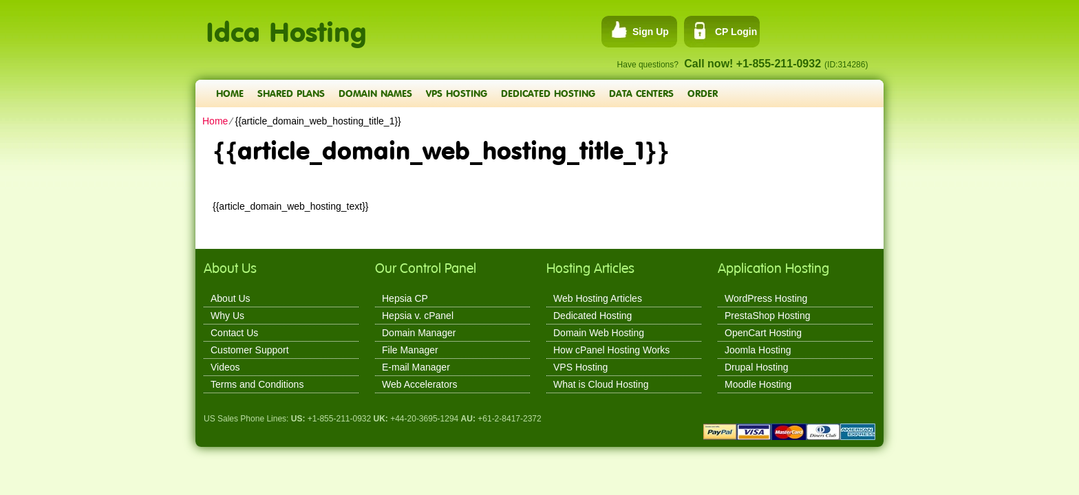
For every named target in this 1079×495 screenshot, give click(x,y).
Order (702, 93)
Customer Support (250, 349)
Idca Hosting (286, 24)
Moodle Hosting (758, 384)
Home (230, 93)
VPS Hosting (456, 93)
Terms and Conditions (257, 384)
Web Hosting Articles (597, 298)
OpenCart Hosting (763, 332)
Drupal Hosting (757, 367)
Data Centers (641, 93)
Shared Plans (291, 93)
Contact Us (234, 332)
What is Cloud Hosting (601, 384)
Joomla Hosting (758, 349)
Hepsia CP (405, 298)
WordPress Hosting (766, 298)
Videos (225, 367)
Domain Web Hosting (598, 332)
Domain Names (375, 93)
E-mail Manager (416, 367)
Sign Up (650, 31)
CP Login (736, 31)
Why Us (227, 315)
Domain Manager (419, 332)
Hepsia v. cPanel (417, 315)
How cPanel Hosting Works (611, 349)
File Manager (410, 349)
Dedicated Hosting (548, 93)
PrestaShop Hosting (768, 315)
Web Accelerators (419, 384)
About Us (230, 298)
